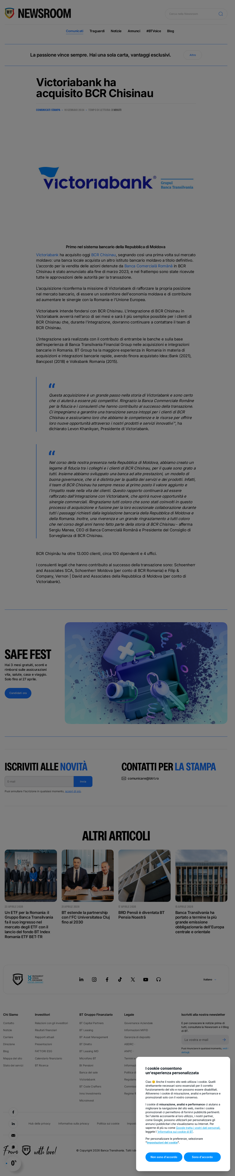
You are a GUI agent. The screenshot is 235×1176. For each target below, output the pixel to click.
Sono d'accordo (202, 1157)
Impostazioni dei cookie (162, 1142)
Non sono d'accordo (164, 1157)
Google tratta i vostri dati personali (198, 1127)
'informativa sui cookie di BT (175, 1131)
